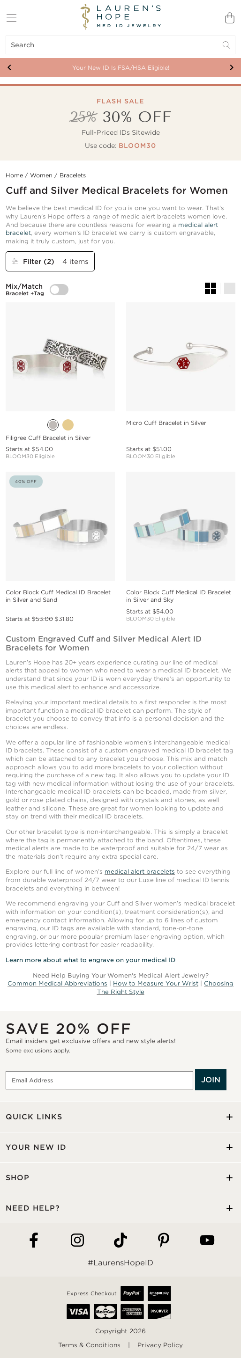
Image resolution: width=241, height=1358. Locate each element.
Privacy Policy (160, 1345)
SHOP (18, 1177)
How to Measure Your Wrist (155, 983)
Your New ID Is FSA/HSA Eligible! (120, 67)
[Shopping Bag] (229, 17)
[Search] (120, 45)
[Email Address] (99, 1080)
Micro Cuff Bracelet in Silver (166, 422)
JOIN (210, 1079)
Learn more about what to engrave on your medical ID (90, 960)
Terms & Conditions (89, 1345)
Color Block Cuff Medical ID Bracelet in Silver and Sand (58, 596)
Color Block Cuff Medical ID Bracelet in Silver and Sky (178, 596)
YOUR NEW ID (36, 1147)
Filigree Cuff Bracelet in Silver (48, 437)
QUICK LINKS (34, 1116)
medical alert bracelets (140, 871)
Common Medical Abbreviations (57, 983)
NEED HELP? (33, 1208)
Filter (34, 261)
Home (14, 175)
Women (41, 175)
